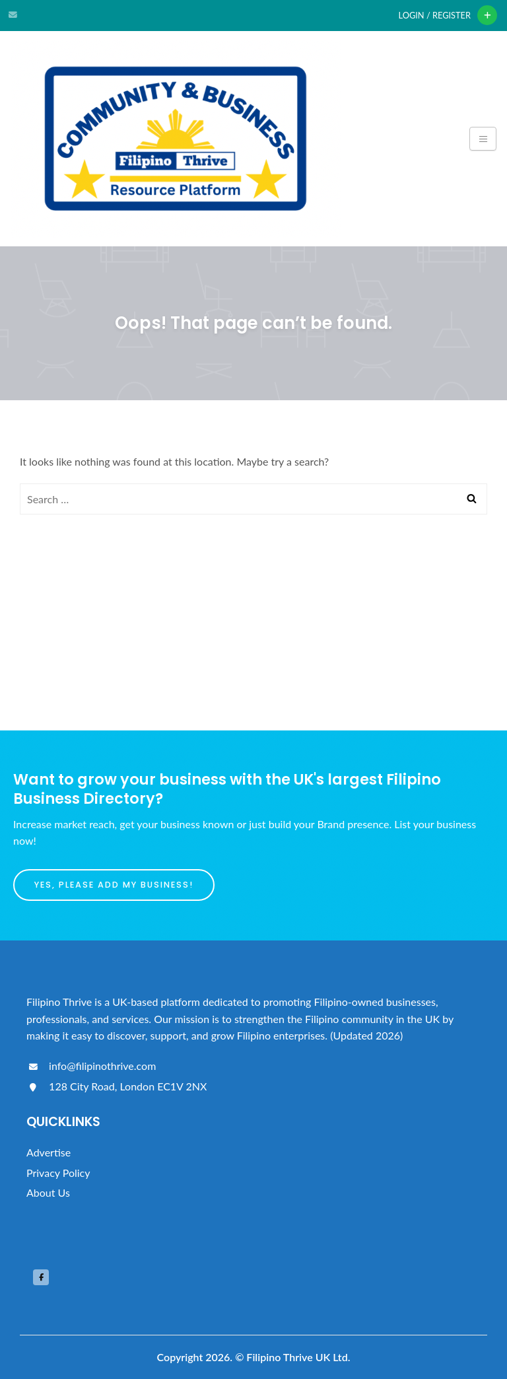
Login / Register (435, 15)
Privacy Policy (58, 1172)
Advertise (48, 1152)
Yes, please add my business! (113, 884)
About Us (48, 1192)
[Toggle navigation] (482, 139)
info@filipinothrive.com (91, 1065)
